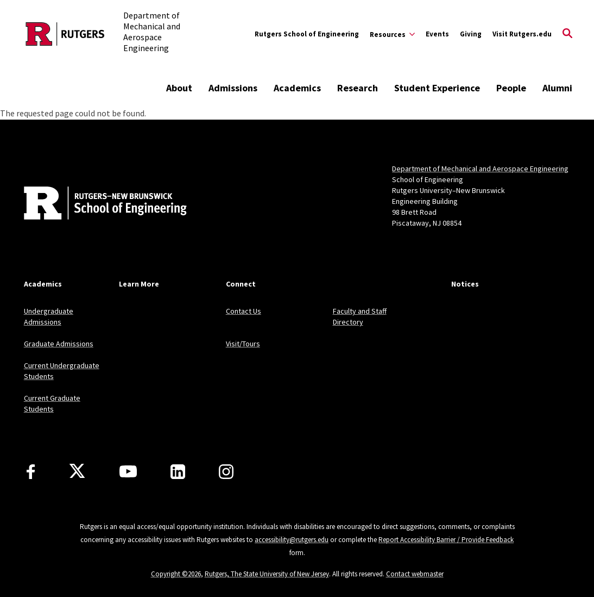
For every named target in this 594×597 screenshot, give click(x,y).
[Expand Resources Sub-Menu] (392, 34)
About (179, 88)
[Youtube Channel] (128, 471)
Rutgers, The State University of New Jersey (267, 574)
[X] (77, 471)
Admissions (232, 88)
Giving (471, 34)
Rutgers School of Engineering (307, 34)
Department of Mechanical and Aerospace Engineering (480, 168)
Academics (297, 88)
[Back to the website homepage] (65, 34)
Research (357, 88)
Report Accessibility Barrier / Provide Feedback (446, 539)
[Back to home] (95, 204)
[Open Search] (567, 34)
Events (437, 34)
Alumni (557, 88)
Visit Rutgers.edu (522, 34)
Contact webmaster (415, 574)
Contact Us (243, 311)
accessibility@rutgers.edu (291, 539)
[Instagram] (226, 471)
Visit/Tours (243, 344)
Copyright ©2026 (176, 574)
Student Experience (437, 88)
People (511, 88)
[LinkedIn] (177, 471)
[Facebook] (31, 471)
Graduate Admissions (58, 344)
